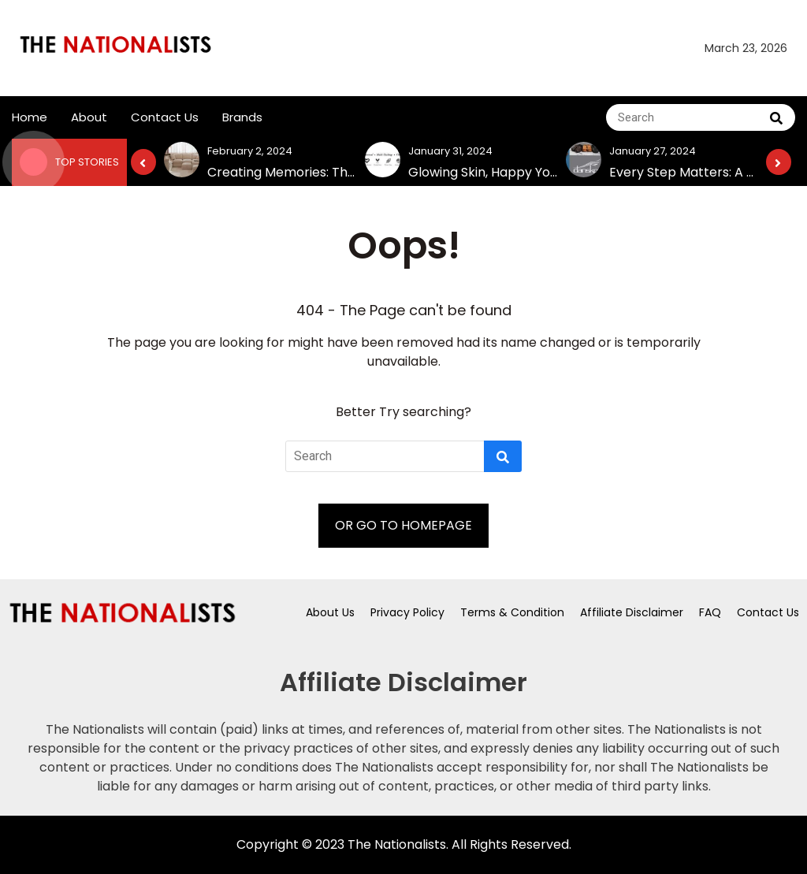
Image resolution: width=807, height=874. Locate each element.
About (89, 117)
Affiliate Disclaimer (631, 612)
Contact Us (165, 117)
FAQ (710, 612)
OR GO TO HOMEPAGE (403, 525)
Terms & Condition (512, 612)
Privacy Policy (407, 612)
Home (29, 117)
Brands (242, 117)
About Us (330, 612)
